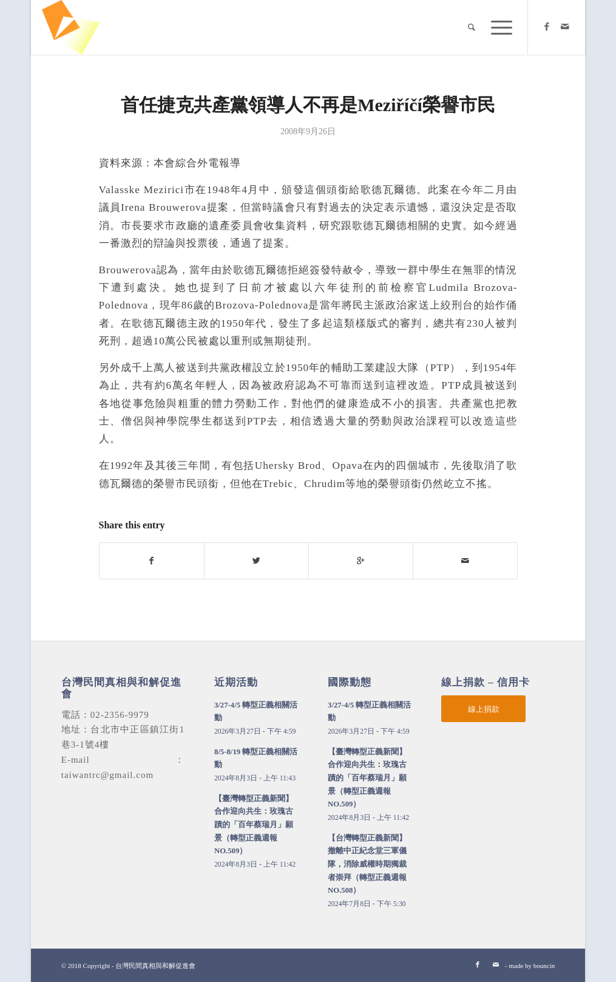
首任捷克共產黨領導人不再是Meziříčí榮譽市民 (308, 105)
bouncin (544, 965)
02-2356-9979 (119, 715)
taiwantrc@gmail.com (107, 775)
